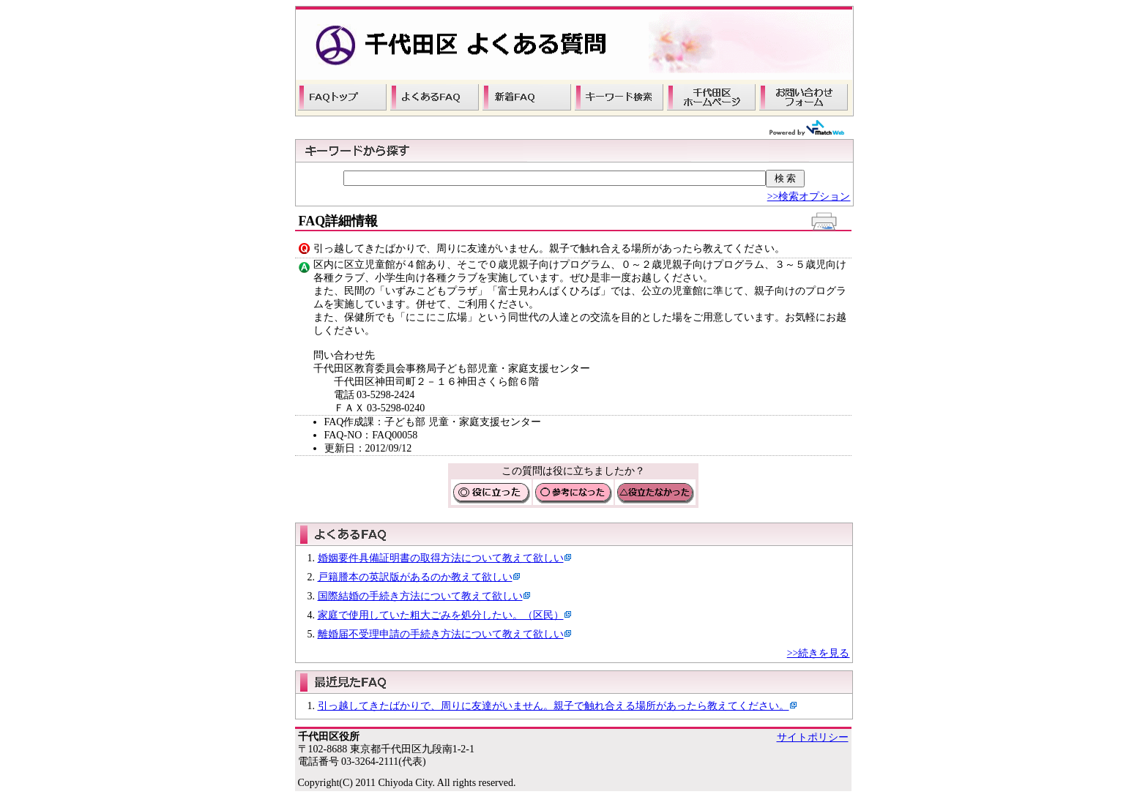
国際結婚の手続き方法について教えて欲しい (420, 596)
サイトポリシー (813, 737)
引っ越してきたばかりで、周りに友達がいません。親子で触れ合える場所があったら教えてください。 (553, 705)
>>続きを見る (818, 653)
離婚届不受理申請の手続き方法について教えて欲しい (441, 634)
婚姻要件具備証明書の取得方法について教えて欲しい (441, 558)
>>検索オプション (809, 196)
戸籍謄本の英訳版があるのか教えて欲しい (415, 577)
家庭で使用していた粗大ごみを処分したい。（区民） (441, 615)
